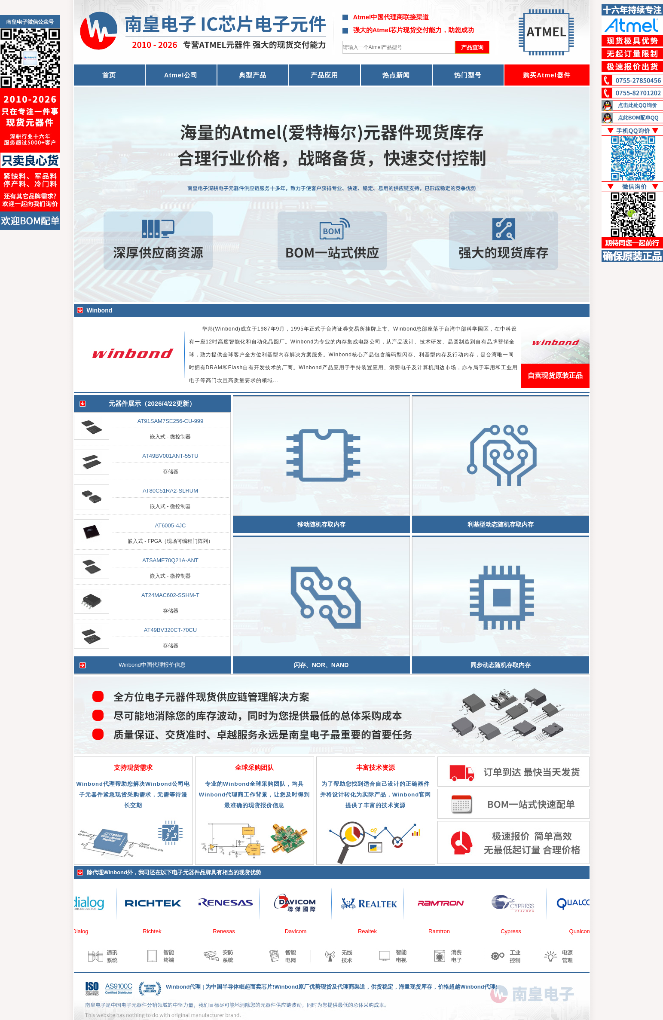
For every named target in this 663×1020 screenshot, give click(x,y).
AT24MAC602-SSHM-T (170, 595)
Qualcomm (588, 931)
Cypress (516, 931)
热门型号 (468, 75)
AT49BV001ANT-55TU (170, 456)
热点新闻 (396, 75)
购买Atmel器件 (547, 75)
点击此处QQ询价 (637, 105)
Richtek (157, 931)
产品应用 (324, 75)
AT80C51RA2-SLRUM (170, 490)
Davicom (301, 931)
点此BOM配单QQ (638, 118)
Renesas (229, 931)
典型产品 (252, 75)
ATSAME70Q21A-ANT (170, 560)
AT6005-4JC (170, 525)
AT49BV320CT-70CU (170, 630)
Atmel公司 (181, 75)
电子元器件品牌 (191, 872)
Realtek (372, 931)
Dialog (86, 931)
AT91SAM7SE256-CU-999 (170, 421)
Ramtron (444, 931)
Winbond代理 (183, 986)
